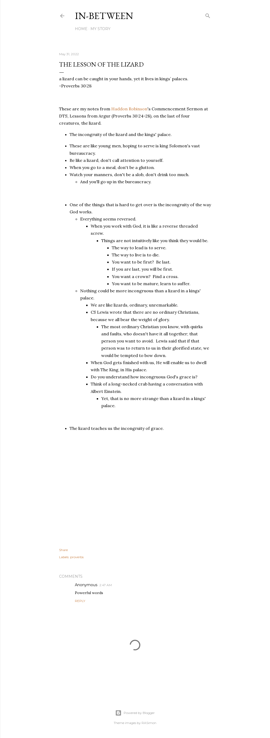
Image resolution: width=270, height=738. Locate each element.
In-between (104, 16)
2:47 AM (105, 585)
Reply (80, 601)
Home (81, 28)
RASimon (149, 723)
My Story (100, 28)
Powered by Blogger (135, 713)
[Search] (208, 15)
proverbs (77, 557)
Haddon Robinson (129, 108)
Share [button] (63, 550)
